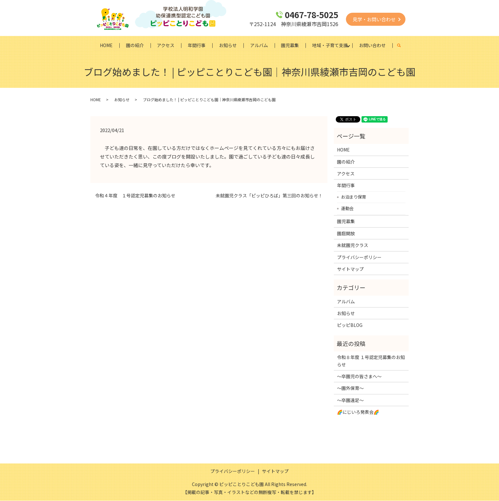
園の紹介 (135, 45)
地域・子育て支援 (330, 45)
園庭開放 (346, 233)
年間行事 (197, 45)
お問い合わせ (372, 45)
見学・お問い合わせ (374, 19)
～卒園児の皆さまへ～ (359, 376)
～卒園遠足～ (350, 400)
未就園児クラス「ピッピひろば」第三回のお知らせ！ (269, 196)
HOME (106, 45)
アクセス (165, 45)
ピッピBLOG (349, 325)
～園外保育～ (350, 388)
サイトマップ (350, 269)
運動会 (347, 208)
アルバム (259, 45)
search (402, 45)
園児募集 (290, 45)
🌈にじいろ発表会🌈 (358, 412)
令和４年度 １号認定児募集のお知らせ (135, 196)
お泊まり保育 (353, 197)
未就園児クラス (352, 245)
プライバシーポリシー (359, 257)
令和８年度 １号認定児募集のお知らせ (371, 361)
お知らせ (228, 45)
